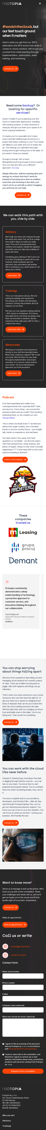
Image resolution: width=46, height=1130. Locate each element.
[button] (40, 3)
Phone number (8, 983)
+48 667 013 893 (18, 955)
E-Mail (5, 994)
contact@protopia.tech (20, 946)
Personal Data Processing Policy (23, 1049)
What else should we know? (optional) (18, 1017)
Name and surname (10, 972)
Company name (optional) (13, 1005)
